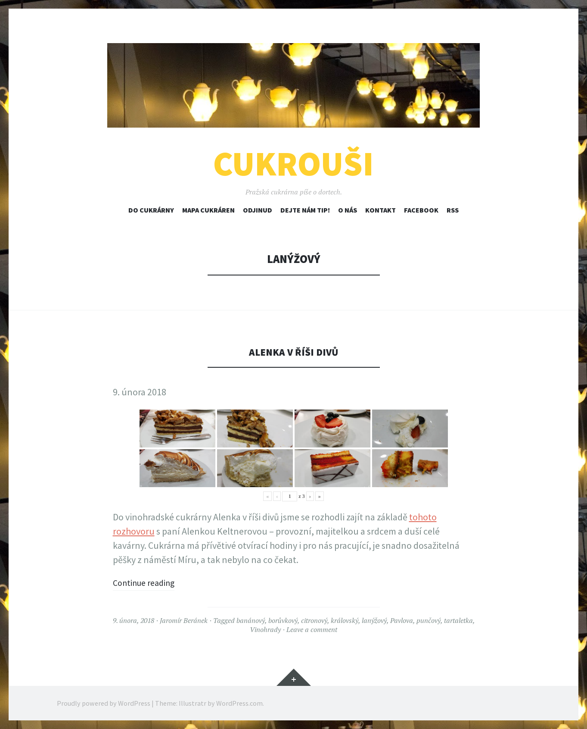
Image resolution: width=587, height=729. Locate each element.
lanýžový (374, 620)
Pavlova (401, 620)
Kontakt (380, 210)
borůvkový (283, 620)
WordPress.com (239, 703)
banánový (250, 620)
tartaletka (458, 620)
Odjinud (257, 210)
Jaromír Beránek (184, 620)
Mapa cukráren (208, 210)
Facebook (421, 210)
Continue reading (148, 582)
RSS (453, 210)
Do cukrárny (151, 210)
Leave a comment (311, 629)
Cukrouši (293, 163)
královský (344, 620)
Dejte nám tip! (305, 210)
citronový (314, 620)
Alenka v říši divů (293, 351)
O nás (347, 210)
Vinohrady (265, 629)
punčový (428, 620)
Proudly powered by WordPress (103, 703)
